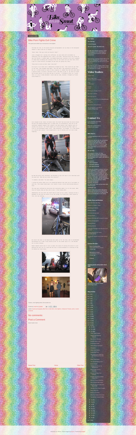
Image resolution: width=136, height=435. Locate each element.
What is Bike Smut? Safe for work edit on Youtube (94, 79)
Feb (92, 415)
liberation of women (100, 144)
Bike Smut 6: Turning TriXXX (95, 90)
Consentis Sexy (89, 87)
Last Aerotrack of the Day (96, 253)
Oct (92, 331)
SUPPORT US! (92, 187)
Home (56, 365)
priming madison (92, 210)
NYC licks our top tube (93, 213)
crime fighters (57, 309)
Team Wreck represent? (96, 345)
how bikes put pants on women (95, 145)
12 (90, 316)
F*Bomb (92, 258)
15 (90, 309)
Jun (92, 406)
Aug (92, 402)
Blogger (83, 431)
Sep (92, 399)
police (73, 309)
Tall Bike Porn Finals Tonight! (97, 388)
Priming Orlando (92, 226)
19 (90, 300)
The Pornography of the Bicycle (95, 107)
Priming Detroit (91, 215)
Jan (92, 417)
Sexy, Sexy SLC (94, 390)
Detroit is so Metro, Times (94, 205)
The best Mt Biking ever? (96, 361)
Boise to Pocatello (94, 392)
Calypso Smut (91, 75)
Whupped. (93, 348)
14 (90, 311)
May (92, 408)
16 (90, 307)
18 (90, 303)
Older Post (80, 365)
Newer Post (31, 365)
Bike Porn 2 (46, 309)
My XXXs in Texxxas (95, 339)
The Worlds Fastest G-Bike (97, 397)
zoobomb (30, 310)
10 (90, 320)
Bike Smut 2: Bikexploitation (94, 104)
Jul (92, 404)
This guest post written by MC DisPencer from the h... (96, 356)
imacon (73, 431)
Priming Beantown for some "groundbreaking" (95, 233)
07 (90, 420)
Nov (92, 329)
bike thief (51, 309)
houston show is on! (95, 341)
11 (90, 318)
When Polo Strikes (95, 350)
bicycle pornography (37, 309)
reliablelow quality (90, 101)
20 (90, 298)
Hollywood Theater (66, 309)
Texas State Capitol (95, 333)
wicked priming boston (93, 220)
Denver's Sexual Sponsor (96, 380)
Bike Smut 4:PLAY (92, 96)
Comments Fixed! (94, 343)
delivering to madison (93, 208)
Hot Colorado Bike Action (96, 382)
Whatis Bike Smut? (91, 83)
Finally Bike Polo (94, 352)
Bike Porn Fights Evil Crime (97, 395)
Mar (92, 413)
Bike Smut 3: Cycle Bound (94, 99)
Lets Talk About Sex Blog (94, 202)
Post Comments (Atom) (59, 369)
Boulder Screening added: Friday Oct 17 (96, 377)
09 (90, 323)
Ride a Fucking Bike (95, 246)
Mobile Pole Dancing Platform (95, 336)
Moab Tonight (93, 363)
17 (90, 305)
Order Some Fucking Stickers (96, 247)
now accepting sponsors (94, 192)
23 (90, 296)
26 (90, 294)
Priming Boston (91, 223)
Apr (92, 411)
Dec (92, 327)
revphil (77, 309)
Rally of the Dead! (94, 359)
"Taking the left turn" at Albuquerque (96, 366)
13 (90, 314)
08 (90, 325)
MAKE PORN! (93, 183)
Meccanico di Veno (95, 252)
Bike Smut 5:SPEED (92, 93)
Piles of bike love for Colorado (95, 370)
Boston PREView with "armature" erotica (98, 218)
